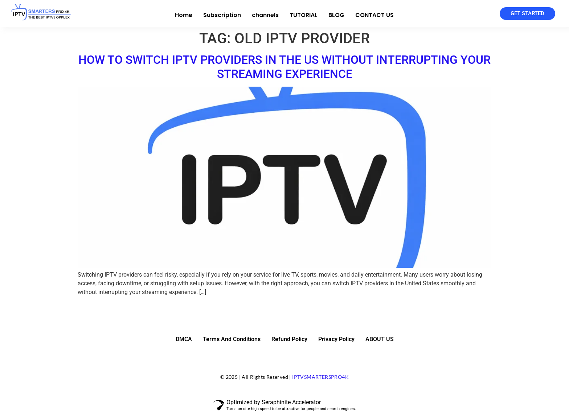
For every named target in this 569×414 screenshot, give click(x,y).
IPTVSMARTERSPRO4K (320, 377)
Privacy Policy (336, 339)
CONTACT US (374, 15)
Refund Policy (289, 339)
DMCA (184, 339)
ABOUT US (379, 339)
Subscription (222, 15)
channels (265, 15)
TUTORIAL (304, 15)
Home (183, 15)
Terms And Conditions (232, 339)
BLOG (336, 15)
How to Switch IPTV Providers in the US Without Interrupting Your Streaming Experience (284, 66)
